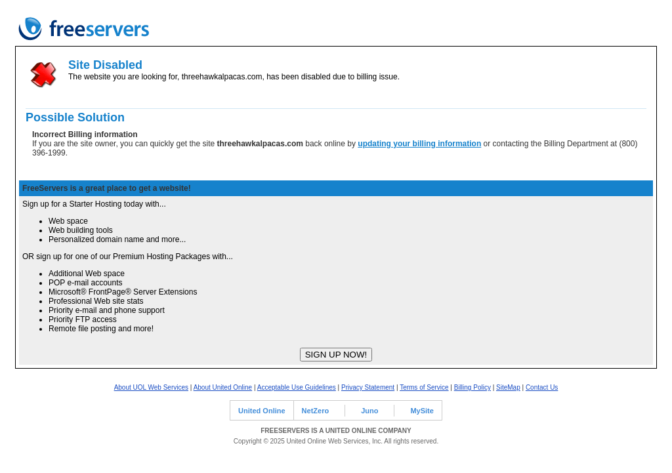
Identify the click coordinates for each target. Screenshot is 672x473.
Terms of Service (424, 387)
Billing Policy (472, 387)
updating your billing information (419, 143)
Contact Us (542, 387)
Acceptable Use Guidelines (296, 387)
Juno (369, 411)
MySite (421, 411)
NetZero (315, 411)
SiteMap (508, 387)
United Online (261, 411)
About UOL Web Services (151, 387)
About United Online (223, 387)
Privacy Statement (367, 387)
